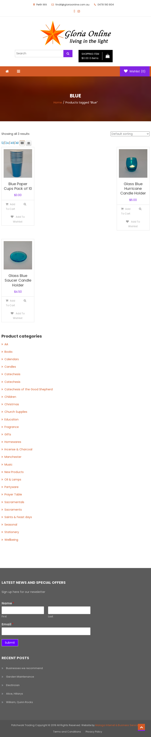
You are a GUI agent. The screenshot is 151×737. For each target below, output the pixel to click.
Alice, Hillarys (14, 694)
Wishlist (135, 71)
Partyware (11, 487)
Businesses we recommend (24, 668)
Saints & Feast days (18, 517)
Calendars (11, 359)
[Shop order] (130, 133)
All (17, 143)
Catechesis (12, 374)
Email (8, 624)
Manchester (12, 457)
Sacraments (13, 510)
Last (50, 616)
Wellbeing (11, 540)
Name (8, 603)
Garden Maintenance (20, 677)
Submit (10, 643)
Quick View (25, 204)
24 (7, 143)
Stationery (11, 532)
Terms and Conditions (67, 731)
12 (2, 143)
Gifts (7, 434)
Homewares (12, 442)
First (4, 616)
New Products (14, 472)
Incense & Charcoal (18, 449)
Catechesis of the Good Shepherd (28, 389)
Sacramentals (14, 502)
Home (57, 102)
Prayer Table (13, 494)
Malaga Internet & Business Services (117, 725)
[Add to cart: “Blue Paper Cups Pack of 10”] (10, 206)
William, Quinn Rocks (19, 702)
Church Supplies (15, 412)
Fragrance (11, 427)
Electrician (13, 685)
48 (12, 143)
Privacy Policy (94, 731)
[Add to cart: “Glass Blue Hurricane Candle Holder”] (125, 211)
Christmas (11, 404)
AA (6, 344)
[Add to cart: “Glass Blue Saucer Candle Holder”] (10, 303)
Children (10, 397)
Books (8, 352)
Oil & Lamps (12, 479)
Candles (10, 367)
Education (11, 419)
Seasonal (10, 525)
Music (8, 464)
